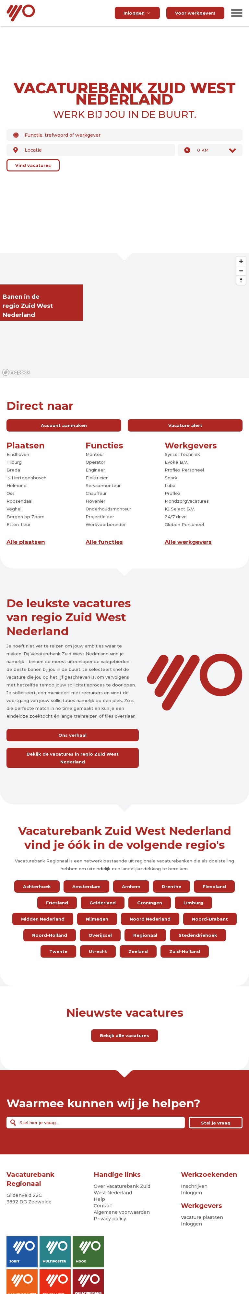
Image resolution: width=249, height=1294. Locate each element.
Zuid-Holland (184, 951)
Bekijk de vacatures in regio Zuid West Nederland (73, 757)
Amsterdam (86, 886)
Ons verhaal (72, 735)
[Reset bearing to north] (241, 280)
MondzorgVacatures (187, 501)
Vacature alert (185, 425)
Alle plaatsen (25, 542)
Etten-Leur (18, 524)
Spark (171, 477)
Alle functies (104, 542)
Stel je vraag (216, 1122)
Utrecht (98, 951)
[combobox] (124, 135)
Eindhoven (17, 454)
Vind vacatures (33, 165)
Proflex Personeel (184, 469)
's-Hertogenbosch (26, 477)
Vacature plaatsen (202, 1217)
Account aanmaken (64, 425)
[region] (124, 315)
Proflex (172, 493)
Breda (13, 469)
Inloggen (137, 13)
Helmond (16, 485)
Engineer (95, 469)
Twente (58, 951)
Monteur (95, 454)
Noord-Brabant (210, 919)
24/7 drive (176, 516)
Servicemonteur (103, 485)
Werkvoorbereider (106, 524)
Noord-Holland (49, 935)
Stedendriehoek (198, 935)
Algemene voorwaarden (122, 1212)
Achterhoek (37, 886)
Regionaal (145, 935)
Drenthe (171, 886)
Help (99, 1199)
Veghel (13, 508)
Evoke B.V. (176, 462)
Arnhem (131, 886)
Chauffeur (96, 493)
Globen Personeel (184, 524)
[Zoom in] (241, 261)
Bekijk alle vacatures (124, 1035)
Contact (103, 1206)
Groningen (149, 902)
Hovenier (95, 501)
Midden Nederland (43, 919)
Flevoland (214, 886)
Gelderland (102, 902)
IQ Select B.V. (180, 508)
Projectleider (100, 516)
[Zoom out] (241, 270)
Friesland (57, 902)
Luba (170, 485)
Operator (95, 462)
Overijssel (100, 935)
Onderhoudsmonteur (108, 508)
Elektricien (97, 477)
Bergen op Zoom (25, 516)
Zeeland (138, 951)
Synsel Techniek (182, 454)
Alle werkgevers (188, 542)
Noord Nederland (150, 919)
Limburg (193, 902)
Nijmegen (97, 919)
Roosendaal (19, 501)
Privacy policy (110, 1219)
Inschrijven (194, 1186)
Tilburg (14, 462)
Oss (10, 493)
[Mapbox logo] (16, 372)
